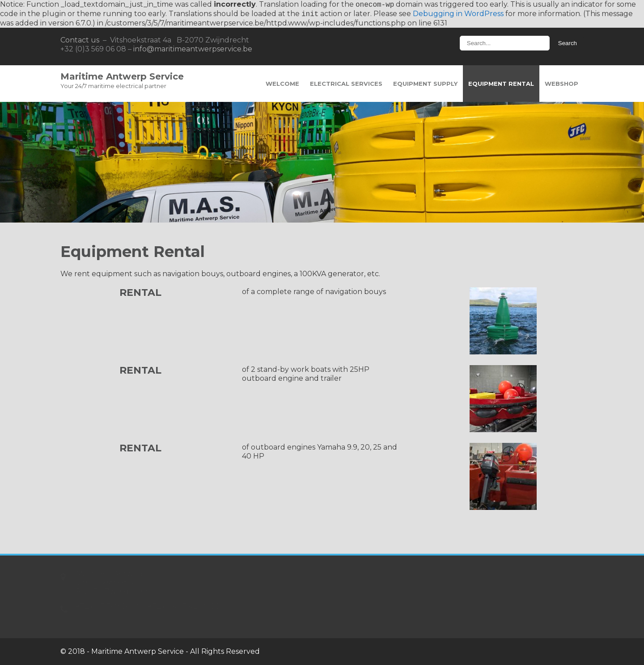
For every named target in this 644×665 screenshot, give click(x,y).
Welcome (282, 83)
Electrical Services (346, 83)
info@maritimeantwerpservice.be (192, 49)
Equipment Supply (425, 83)
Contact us (79, 40)
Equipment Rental (501, 83)
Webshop (561, 83)
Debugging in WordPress (458, 14)
